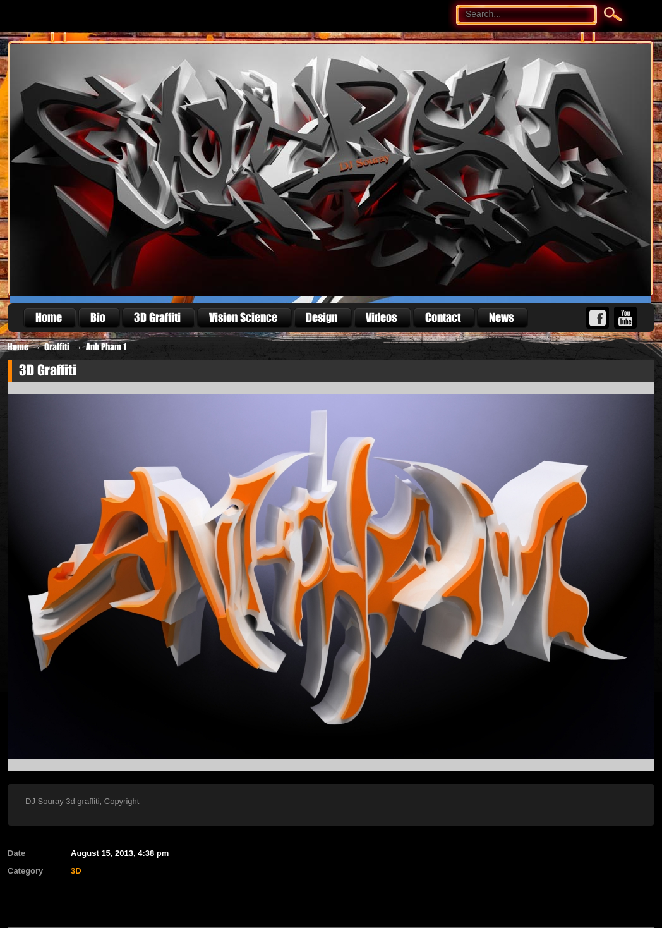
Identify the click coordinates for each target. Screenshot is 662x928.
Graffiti (56, 347)
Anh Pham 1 (106, 347)
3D (76, 871)
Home (18, 347)
